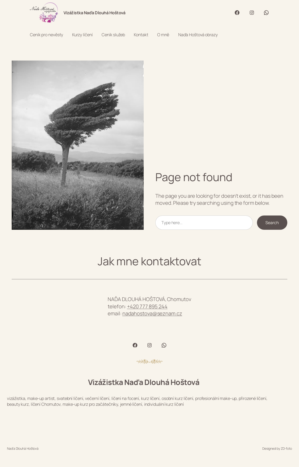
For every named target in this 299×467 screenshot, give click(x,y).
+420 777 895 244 (147, 306)
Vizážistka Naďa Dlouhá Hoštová (94, 12)
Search (272, 222)
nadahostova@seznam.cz (152, 313)
